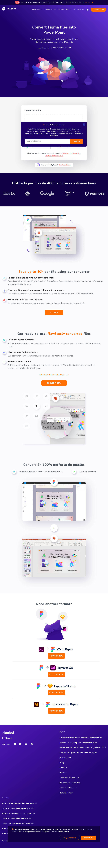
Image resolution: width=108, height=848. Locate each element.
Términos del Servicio (70, 153)
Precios (61, 10)
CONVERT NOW (54, 383)
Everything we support (54, 374)
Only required (69, 838)
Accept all (88, 838)
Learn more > (88, 2)
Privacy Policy (63, 831)
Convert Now (56, 656)
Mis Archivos (79, 10)
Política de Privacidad (54, 156)
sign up (54, 312)
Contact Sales (64, 165)
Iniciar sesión (98, 10)
